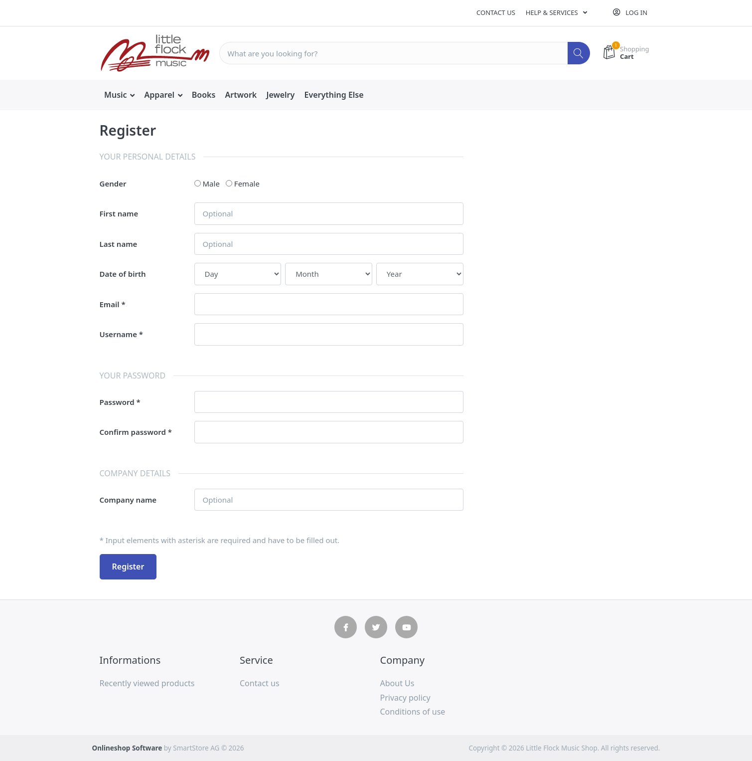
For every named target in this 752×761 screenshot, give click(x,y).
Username (118, 334)
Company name (128, 500)
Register (128, 566)
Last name (119, 244)
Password (117, 402)
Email (110, 304)
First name (119, 213)
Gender (113, 184)
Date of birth (123, 274)
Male (211, 184)
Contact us (495, 12)
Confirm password (133, 432)
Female (247, 184)
